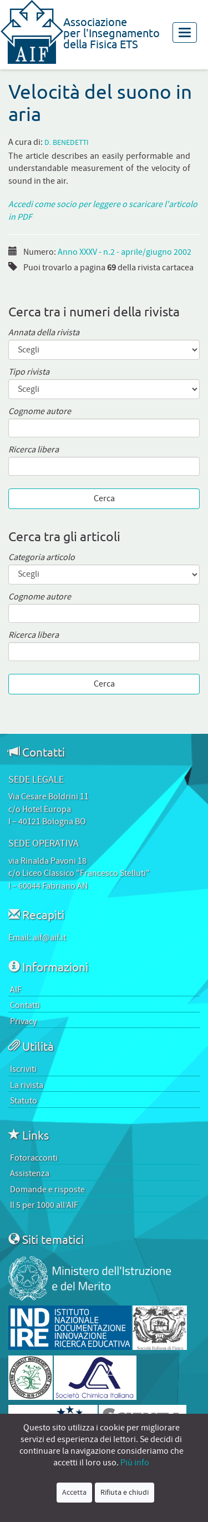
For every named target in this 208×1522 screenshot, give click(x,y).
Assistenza (29, 1173)
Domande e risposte (47, 1189)
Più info (134, 1462)
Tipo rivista (28, 372)
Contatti (25, 1005)
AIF (16, 989)
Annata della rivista (43, 333)
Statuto (23, 1100)
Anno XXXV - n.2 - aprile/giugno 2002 (124, 252)
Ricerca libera (33, 450)
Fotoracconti (34, 1157)
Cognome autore (39, 411)
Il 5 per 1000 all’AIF (44, 1205)
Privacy (23, 1021)
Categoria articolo (41, 557)
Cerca (104, 498)
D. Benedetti (66, 143)
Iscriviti (23, 1069)
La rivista (26, 1085)
